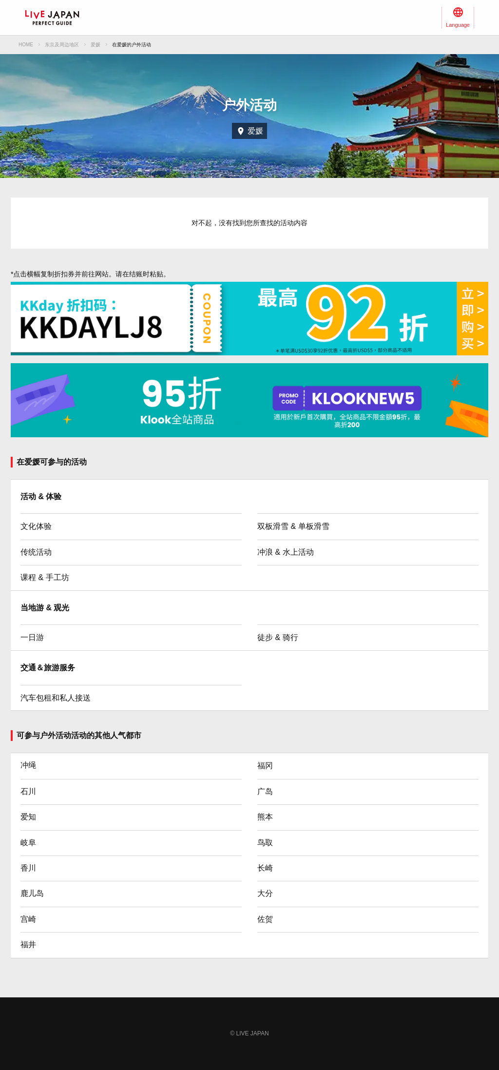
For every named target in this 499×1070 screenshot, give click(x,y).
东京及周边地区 (62, 44)
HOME (26, 44)
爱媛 (95, 44)
